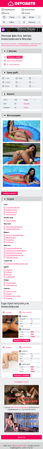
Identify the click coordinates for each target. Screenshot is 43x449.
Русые (26, 107)
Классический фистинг (14, 227)
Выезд (5, 13)
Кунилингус (10, 240)
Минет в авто (11, 237)
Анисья (9, 347)
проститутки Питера (19, 407)
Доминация (10, 277)
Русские (27, 104)
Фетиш (8, 274)
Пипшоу (9, 294)
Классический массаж (14, 248)
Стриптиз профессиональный (17, 264)
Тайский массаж (12, 257)
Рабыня (9, 272)
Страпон (9, 270)
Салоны (26, 13)
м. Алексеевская (13, 64)
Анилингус (10, 242)
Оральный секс (11, 210)
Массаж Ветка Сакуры (14, 253)
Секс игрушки (11, 214)
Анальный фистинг (13, 229)
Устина (8, 312)
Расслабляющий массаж (15, 255)
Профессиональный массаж (16, 250)
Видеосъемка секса (13, 296)
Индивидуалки (8, 9)
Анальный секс (11, 212)
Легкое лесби (11, 220)
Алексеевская (27, 312)
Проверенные (28, 9)
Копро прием (11, 283)
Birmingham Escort (21, 382)
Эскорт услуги (11, 291)
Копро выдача (11, 285)
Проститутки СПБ (19, 446)
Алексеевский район (15, 61)
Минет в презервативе (14, 235)
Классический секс (13, 207)
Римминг (9, 298)
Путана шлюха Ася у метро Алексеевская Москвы (19, 45)
